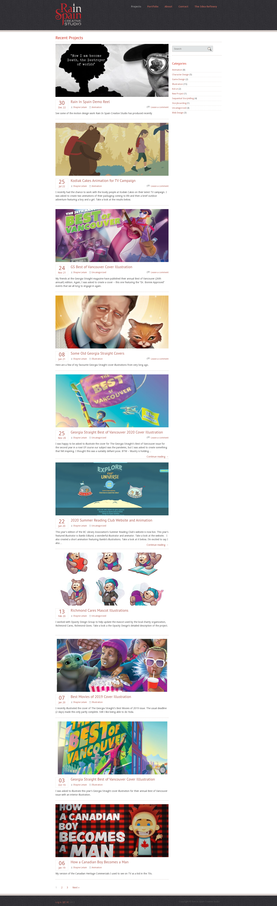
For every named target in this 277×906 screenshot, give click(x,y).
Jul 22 (62, 183)
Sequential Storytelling (183, 98)
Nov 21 (62, 270)
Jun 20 (62, 523)
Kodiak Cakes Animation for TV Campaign (103, 180)
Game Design (178, 79)
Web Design (177, 113)
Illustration (97, 359)
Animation (97, 107)
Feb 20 (62, 613)
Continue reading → (158, 456)
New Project (178, 93)
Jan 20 (62, 699)
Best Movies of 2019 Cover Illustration (101, 696)
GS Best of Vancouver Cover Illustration (101, 266)
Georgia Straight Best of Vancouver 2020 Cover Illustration (117, 432)
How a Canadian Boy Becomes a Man (100, 862)
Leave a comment (160, 107)
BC (68, 902)
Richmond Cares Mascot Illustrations (99, 610)
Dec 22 (62, 104)
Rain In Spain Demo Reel (90, 101)
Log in (58, 902)
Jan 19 (62, 865)
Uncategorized (99, 272)
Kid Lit (175, 89)
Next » (75, 887)
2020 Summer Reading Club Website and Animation (111, 520)
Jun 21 (62, 356)
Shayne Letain (80, 107)
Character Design (180, 74)
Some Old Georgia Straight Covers (97, 353)
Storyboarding (179, 103)
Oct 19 (62, 782)
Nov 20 (62, 435)
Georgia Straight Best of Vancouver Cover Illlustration (113, 779)
